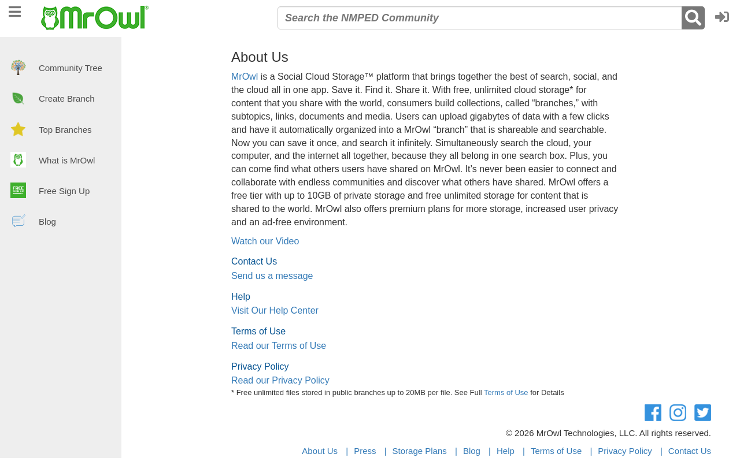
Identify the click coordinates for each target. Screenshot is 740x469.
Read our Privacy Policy (280, 380)
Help (506, 451)
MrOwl (244, 76)
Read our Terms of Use (278, 346)
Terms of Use (506, 392)
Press (365, 451)
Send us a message (272, 276)
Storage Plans (420, 451)
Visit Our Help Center (275, 310)
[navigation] (15, 10)
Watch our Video (265, 241)
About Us (320, 451)
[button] (725, 17)
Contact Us (689, 451)
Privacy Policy (625, 451)
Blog (471, 451)
